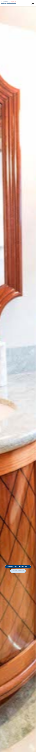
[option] (18, 376)
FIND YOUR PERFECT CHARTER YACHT (18, 566)
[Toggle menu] (33, 3)
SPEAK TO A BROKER (18, 571)
